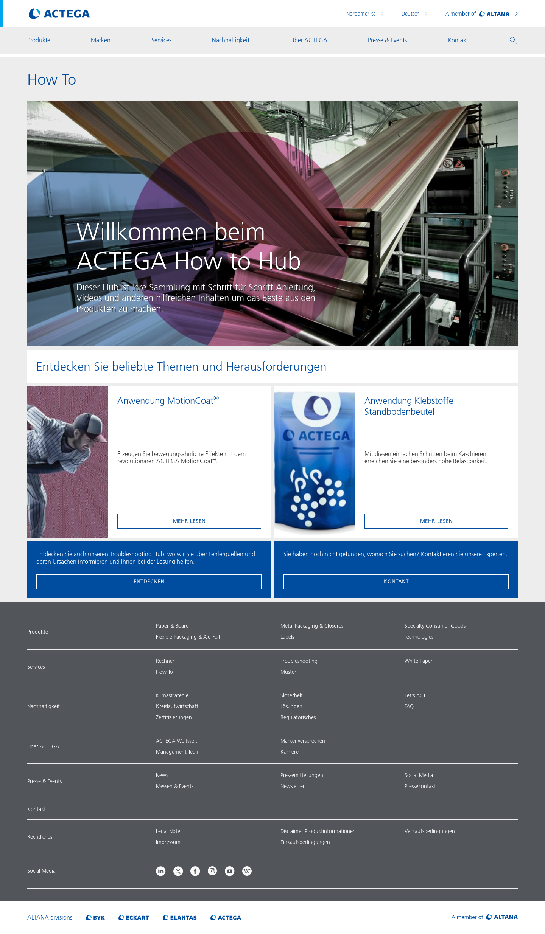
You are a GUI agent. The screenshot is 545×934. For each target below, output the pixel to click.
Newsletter (292, 786)
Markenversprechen (302, 740)
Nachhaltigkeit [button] (230, 40)
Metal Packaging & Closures (311, 625)
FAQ (409, 706)
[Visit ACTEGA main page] (59, 13)
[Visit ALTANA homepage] (485, 917)
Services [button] (161, 40)
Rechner (165, 661)
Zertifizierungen (174, 717)
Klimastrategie (172, 695)
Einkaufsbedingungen (305, 842)
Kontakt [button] (458, 40)
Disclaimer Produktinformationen (318, 831)
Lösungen (291, 706)
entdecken (149, 581)
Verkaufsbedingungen (430, 831)
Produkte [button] (38, 40)
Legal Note (168, 831)
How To (164, 672)
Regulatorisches (298, 717)
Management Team (178, 751)
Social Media (419, 775)
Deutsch (411, 13)
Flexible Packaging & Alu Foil (188, 636)
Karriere (289, 751)
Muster (288, 672)
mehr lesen (189, 521)
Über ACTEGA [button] (308, 40)
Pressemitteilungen (301, 775)
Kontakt (396, 581)
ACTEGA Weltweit (176, 740)
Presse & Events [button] (387, 40)
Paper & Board (172, 625)
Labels (287, 636)
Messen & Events (174, 786)
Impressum (168, 842)
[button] (513, 40)
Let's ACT (415, 695)
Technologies (419, 636)
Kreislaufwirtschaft (177, 706)
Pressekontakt (420, 786)
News (162, 775)
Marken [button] (101, 40)
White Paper (419, 661)
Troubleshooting (299, 661)
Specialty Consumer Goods (435, 625)
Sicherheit (291, 695)
